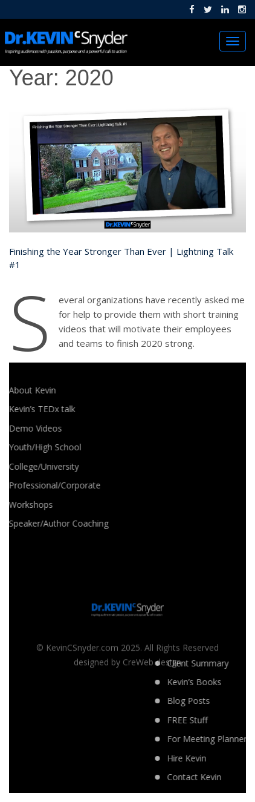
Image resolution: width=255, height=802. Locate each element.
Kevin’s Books (226, 682)
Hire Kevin (219, 758)
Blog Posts (220, 700)
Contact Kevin (226, 777)
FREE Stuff (219, 720)
